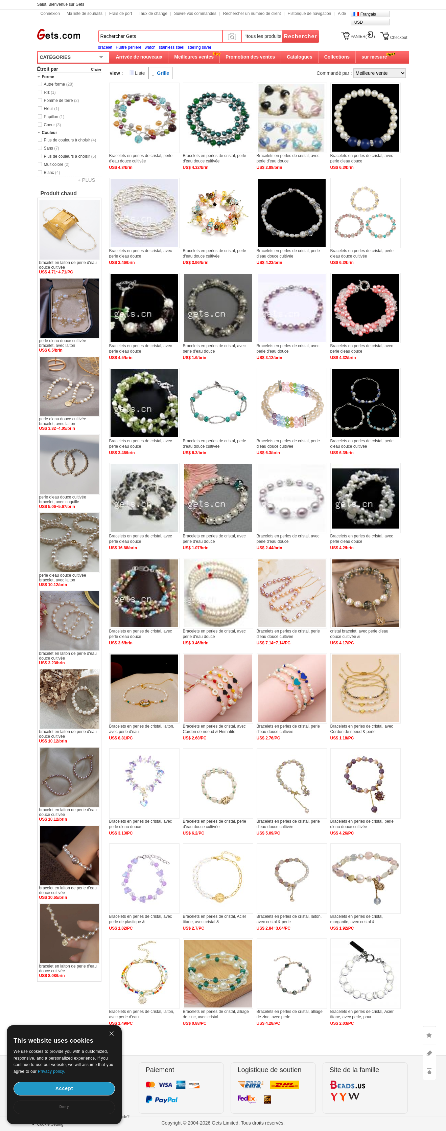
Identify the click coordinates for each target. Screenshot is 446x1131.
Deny (64, 1107)
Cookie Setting (50, 1124)
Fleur (51, 108)
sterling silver (199, 47)
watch (150, 47)
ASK (429, 1053)
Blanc (52, 172)
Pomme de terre (61, 100)
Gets (58, 34)
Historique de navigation (309, 13)
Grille (163, 73)
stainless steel (171, 47)
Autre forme (58, 84)
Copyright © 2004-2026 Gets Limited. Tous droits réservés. (222, 1123)
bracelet (105, 47)
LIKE (429, 1035)
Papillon (54, 116)
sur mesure (374, 57)
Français (368, 14)
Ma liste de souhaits (84, 13)
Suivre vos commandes (195, 13)
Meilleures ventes (194, 57)
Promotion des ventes (250, 57)
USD (358, 22)
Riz (50, 92)
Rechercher (300, 36)
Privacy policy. (51, 1071)
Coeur (52, 125)
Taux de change (153, 13)
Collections (337, 57)
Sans (51, 148)
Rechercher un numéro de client (252, 13)
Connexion (50, 13)
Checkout (398, 37)
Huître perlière (128, 47)
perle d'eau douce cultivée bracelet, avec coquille (62, 499)
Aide (342, 13)
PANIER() (363, 36)
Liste (140, 73)
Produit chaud (59, 193)
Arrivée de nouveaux (139, 57)
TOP (429, 1071)
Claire (96, 69)
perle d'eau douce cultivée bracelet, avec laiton (62, 343)
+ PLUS (86, 180)
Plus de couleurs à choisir (70, 140)
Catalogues (299, 57)
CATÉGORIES (55, 57)
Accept (64, 1088)
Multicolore (57, 164)
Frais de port (120, 13)
